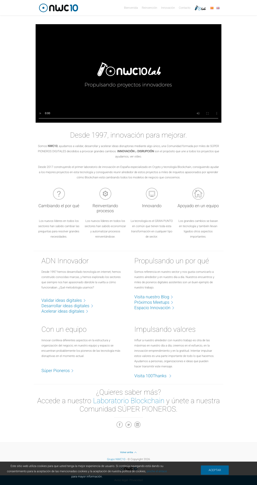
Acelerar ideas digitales (66, 311)
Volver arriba (128, 452)
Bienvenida (131, 7)
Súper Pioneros (59, 370)
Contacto (184, 7)
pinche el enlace (157, 471)
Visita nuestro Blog (155, 296)
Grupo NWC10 (116, 459)
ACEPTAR (215, 470)
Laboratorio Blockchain (128, 401)
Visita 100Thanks (154, 375)
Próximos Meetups (155, 302)
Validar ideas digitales (65, 300)
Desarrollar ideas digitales (69, 305)
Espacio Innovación (156, 307)
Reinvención (149, 7)
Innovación (168, 7)
